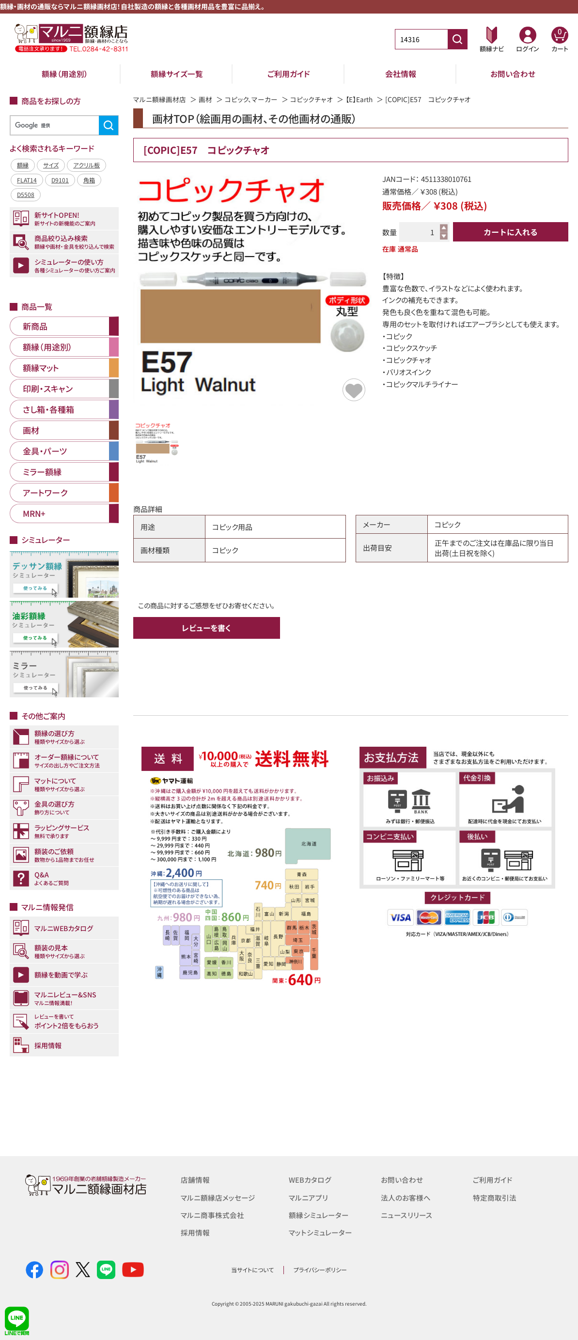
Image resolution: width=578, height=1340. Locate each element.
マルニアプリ (308, 1197)
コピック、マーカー (251, 99)
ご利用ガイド (288, 73)
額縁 (23, 165)
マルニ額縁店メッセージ (218, 1197)
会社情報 (400, 73)
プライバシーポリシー (320, 1269)
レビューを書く (206, 627)
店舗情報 (195, 1179)
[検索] (62, 125)
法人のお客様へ (406, 1197)
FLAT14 (27, 180)
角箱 (89, 180)
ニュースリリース (406, 1214)
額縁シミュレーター (319, 1214)
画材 (205, 99)
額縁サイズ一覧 (177, 73)
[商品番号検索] (457, 39)
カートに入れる (511, 232)
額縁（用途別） (65, 73)
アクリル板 (86, 165)
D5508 (25, 194)
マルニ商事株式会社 (212, 1214)
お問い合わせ (512, 73)
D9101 (60, 180)
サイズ (51, 165)
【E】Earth (359, 99)
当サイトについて (252, 1269)
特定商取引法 (494, 1197)
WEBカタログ (310, 1179)
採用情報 (195, 1232)
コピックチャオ (311, 99)
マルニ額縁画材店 (159, 99)
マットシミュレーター (320, 1232)
